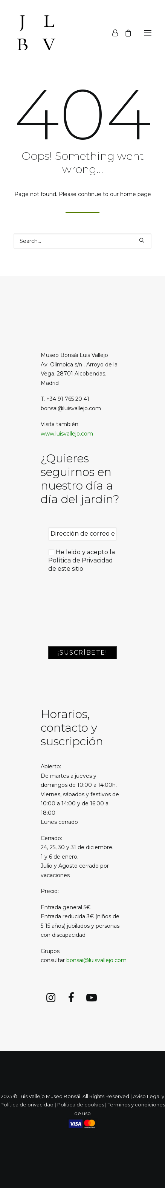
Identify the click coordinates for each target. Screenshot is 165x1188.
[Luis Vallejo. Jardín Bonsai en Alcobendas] (36, 33)
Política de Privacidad (80, 560)
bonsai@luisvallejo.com (96, 960)
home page (135, 194)
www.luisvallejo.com (67, 433)
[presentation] (79, 610)
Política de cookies (80, 1104)
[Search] (82, 241)
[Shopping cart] (124, 32)
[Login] (111, 32)
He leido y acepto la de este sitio (81, 560)
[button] (147, 33)
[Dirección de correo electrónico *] (82, 533)
